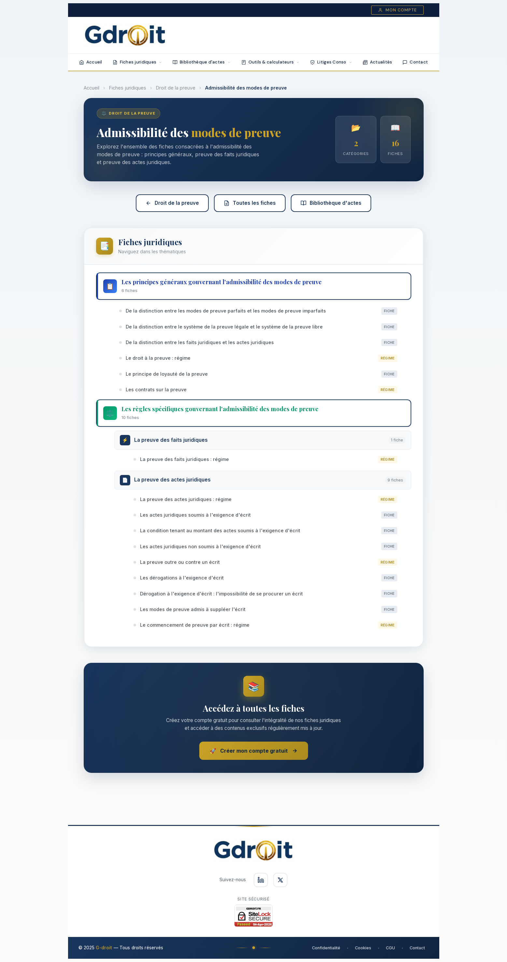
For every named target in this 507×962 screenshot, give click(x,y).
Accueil (90, 62)
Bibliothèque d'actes (202, 62)
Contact (415, 62)
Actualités (377, 62)
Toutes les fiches (250, 203)
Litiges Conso (331, 62)
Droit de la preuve (175, 88)
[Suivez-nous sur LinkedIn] (261, 880)
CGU (390, 947)
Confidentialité (326, 947)
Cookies (363, 947)
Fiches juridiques (137, 62)
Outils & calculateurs (270, 62)
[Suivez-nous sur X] (280, 880)
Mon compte (397, 10)
